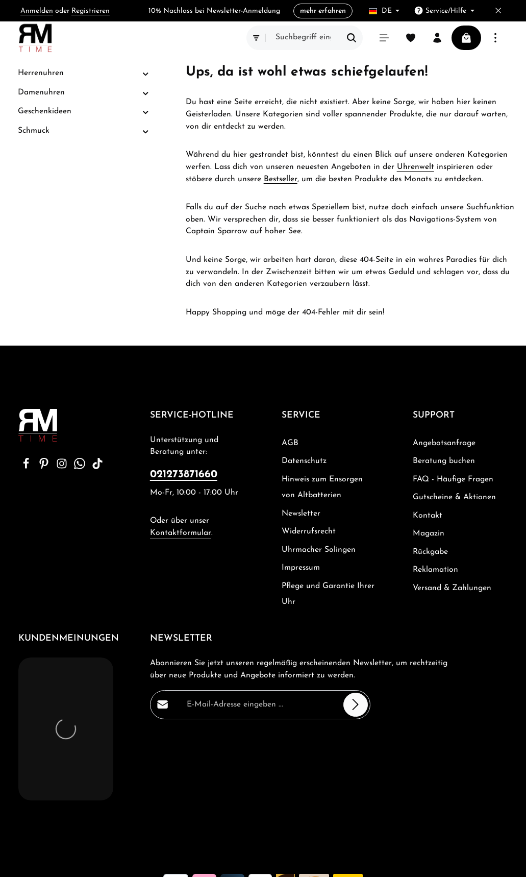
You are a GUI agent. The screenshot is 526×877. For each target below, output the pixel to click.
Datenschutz (304, 461)
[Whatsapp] (81, 467)
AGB (290, 443)
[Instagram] (63, 467)
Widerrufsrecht (309, 531)
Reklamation (435, 570)
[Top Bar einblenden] (495, 38)
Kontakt (427, 515)
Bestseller (280, 179)
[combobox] (303, 38)
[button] (145, 73)
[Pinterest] (45, 467)
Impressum (301, 568)
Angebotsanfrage (444, 443)
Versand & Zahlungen (452, 588)
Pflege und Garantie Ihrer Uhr (328, 594)
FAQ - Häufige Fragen (453, 479)
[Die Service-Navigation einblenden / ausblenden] (444, 11)
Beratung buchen (444, 461)
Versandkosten (285, 832)
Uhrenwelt (415, 167)
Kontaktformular (180, 533)
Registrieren (90, 11)
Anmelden (36, 11)
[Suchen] (352, 38)
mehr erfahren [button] (323, 11)
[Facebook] (27, 467)
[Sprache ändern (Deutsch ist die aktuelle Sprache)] (384, 11)
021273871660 (183, 474)
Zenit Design (137, 861)
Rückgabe (430, 552)
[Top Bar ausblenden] (498, 11)
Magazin (428, 533)
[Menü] (384, 38)
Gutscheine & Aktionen (454, 497)
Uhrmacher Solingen (319, 550)
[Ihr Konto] (437, 38)
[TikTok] (97, 467)
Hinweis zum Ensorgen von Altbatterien (322, 487)
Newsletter (301, 513)
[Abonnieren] (355, 704)
